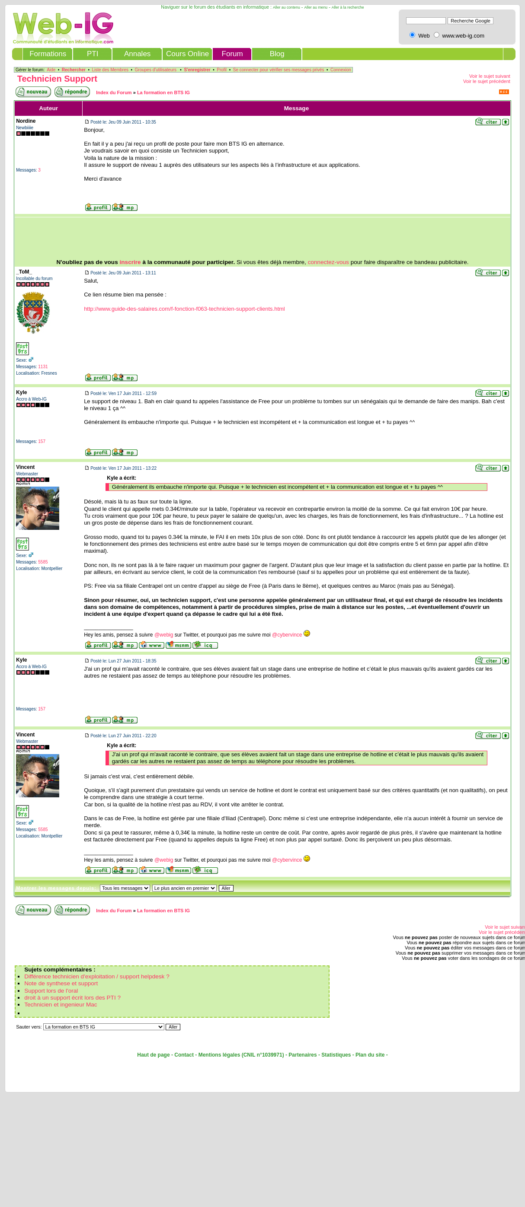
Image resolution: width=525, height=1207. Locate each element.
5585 (43, 562)
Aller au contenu (286, 7)
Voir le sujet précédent (486, 81)
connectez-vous (328, 262)
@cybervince (287, 635)
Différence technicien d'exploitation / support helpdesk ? (97, 976)
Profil (222, 69)
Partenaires (302, 1055)
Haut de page (153, 1055)
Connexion (340, 69)
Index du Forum (114, 92)
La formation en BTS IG (163, 92)
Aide (51, 69)
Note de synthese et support (61, 983)
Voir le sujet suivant (489, 76)
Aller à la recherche (348, 7)
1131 (43, 366)
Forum (232, 54)
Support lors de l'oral (51, 990)
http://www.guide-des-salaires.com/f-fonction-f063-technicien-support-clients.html (184, 309)
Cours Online (187, 54)
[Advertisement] (262, 238)
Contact (184, 1055)
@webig (163, 635)
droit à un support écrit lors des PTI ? (72, 997)
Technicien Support (57, 78)
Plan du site (369, 1055)
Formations (47, 54)
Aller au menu (316, 7)
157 (41, 441)
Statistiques (336, 1055)
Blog (277, 54)
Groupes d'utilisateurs (155, 69)
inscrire (130, 262)
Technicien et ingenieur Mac (60, 1004)
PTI (92, 54)
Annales (137, 54)
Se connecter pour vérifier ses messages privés (278, 69)
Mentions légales (219, 1055)
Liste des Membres (110, 69)
